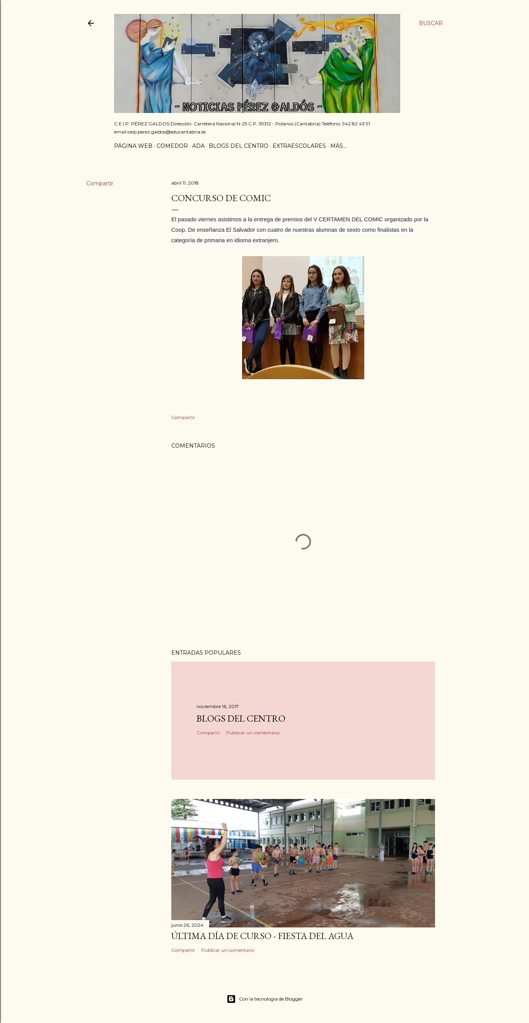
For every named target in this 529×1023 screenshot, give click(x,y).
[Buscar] (431, 23)
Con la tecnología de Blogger (265, 999)
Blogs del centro (238, 145)
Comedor (172, 145)
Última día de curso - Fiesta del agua (262, 936)
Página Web (133, 145)
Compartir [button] (99, 183)
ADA (198, 145)
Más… (338, 145)
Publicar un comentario (253, 733)
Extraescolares (299, 145)
